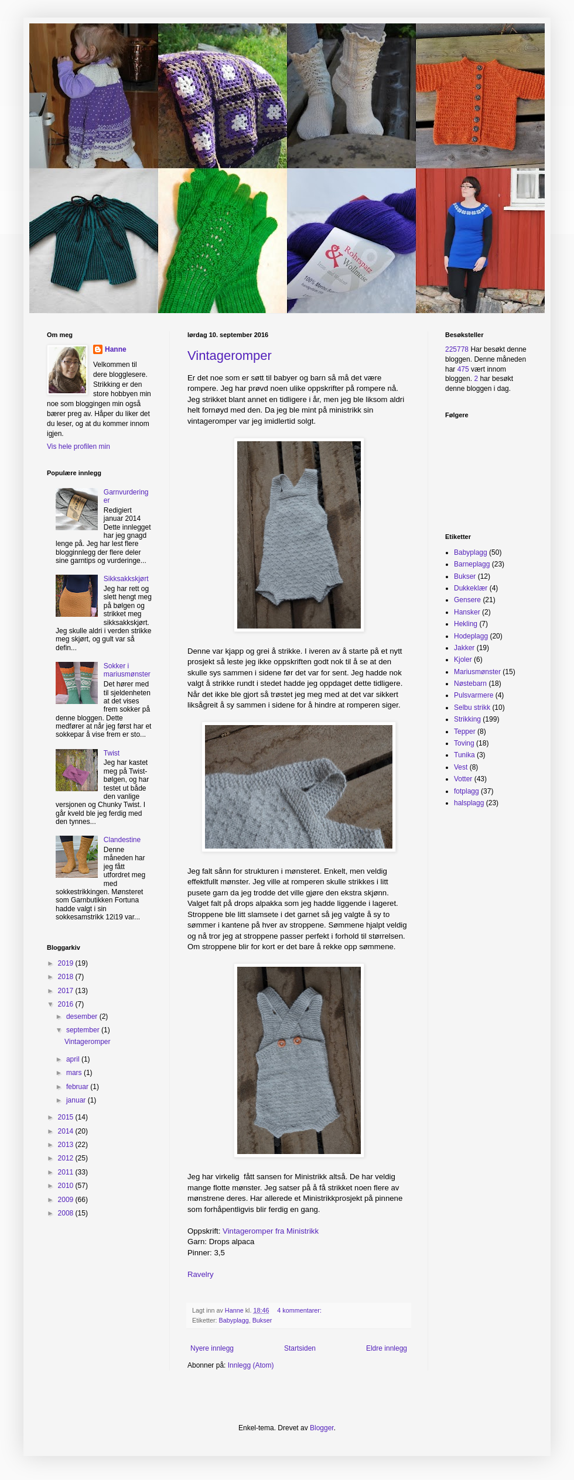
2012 (67, 1158)
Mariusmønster (477, 672)
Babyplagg (234, 1320)
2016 (67, 1004)
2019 (67, 963)
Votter (463, 779)
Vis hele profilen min (78, 446)
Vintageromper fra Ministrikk (272, 1231)
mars (75, 1073)
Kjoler (463, 659)
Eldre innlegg (386, 1348)
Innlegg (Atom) (251, 1365)
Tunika (464, 755)
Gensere (467, 600)
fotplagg (466, 791)
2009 (67, 1200)
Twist (111, 753)
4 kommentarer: (300, 1310)
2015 (67, 1117)
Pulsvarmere (473, 695)
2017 (67, 991)
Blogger (322, 1428)
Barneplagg (472, 564)
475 (463, 369)
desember (83, 1016)
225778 (457, 349)
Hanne (116, 349)
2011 (67, 1172)
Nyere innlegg (212, 1348)
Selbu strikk (472, 707)
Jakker (464, 648)
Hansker (467, 612)
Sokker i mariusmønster (127, 670)
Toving (464, 743)
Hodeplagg (471, 636)
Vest (460, 767)
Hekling (465, 624)
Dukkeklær (470, 588)
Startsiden (300, 1348)
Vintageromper (229, 355)
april (73, 1059)
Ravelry (201, 1274)
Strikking (467, 719)
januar (77, 1100)
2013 (67, 1145)
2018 (67, 977)
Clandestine (122, 840)
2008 (67, 1213)
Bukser (262, 1320)
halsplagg (469, 803)
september (83, 1030)
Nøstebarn (470, 683)
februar (78, 1087)
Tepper (465, 731)
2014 (67, 1131)
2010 (67, 1186)
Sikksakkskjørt (126, 579)
